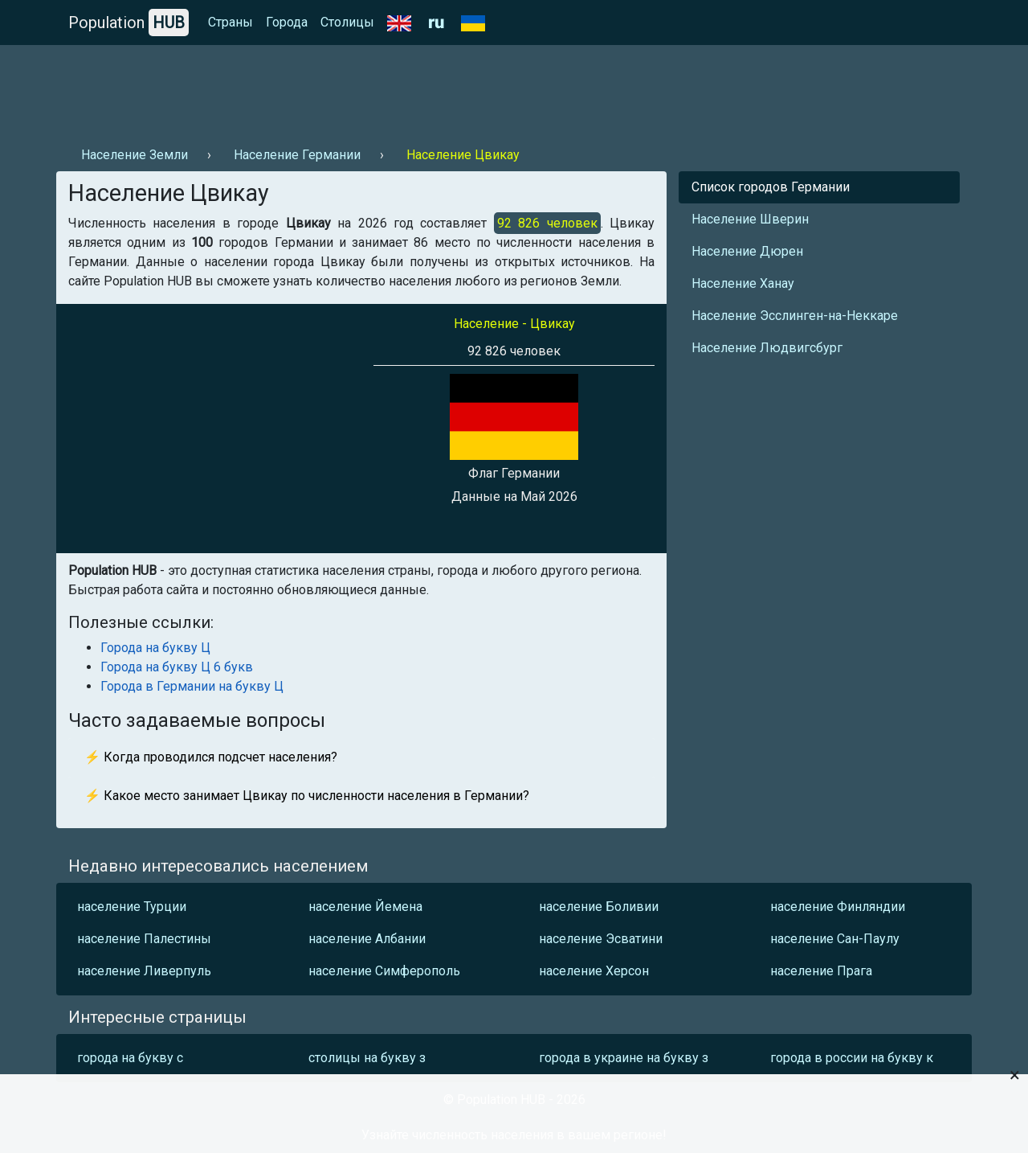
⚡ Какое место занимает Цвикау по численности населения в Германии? (306, 795)
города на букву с (130, 1057)
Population (128, 22)
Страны (230, 22)
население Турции (131, 906)
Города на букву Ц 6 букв (176, 667)
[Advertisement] (348, 89)
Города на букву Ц (155, 647)
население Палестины (144, 938)
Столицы (347, 22)
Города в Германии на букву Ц (192, 686)
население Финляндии (837, 906)
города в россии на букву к (851, 1057)
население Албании (367, 938)
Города (287, 22)
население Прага (821, 971)
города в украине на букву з (623, 1057)
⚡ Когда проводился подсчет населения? (210, 757)
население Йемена (365, 906)
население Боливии (599, 906)
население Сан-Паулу (835, 938)
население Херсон (594, 971)
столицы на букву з (367, 1057)
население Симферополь (384, 971)
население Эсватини (601, 938)
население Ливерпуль (144, 971)
